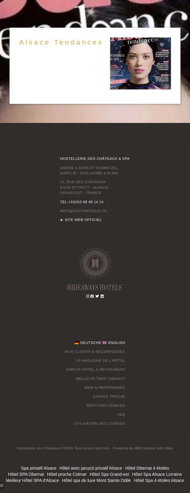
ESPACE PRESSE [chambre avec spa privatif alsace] (109, 396)
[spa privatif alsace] (145, 448)
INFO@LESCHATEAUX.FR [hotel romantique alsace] (83, 211)
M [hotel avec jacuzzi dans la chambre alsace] (87, 405)
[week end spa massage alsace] (92, 296)
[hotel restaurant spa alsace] (95, 268)
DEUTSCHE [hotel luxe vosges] (90, 343)
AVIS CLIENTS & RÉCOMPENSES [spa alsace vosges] (95, 351)
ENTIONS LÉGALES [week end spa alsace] (107, 405)
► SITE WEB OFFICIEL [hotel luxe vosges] (81, 220)
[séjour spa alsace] (87, 296)
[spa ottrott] (102, 296)
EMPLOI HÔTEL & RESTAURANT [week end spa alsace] (95, 369)
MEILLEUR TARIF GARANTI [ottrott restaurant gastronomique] (100, 379)
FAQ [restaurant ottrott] (121, 414)
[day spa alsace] (97, 296)
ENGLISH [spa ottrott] (116, 343)
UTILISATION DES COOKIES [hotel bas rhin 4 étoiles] (99, 423)
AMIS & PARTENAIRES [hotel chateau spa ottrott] (104, 387)
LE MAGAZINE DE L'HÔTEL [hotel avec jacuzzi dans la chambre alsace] (100, 360)
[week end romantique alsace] (169, 448)
